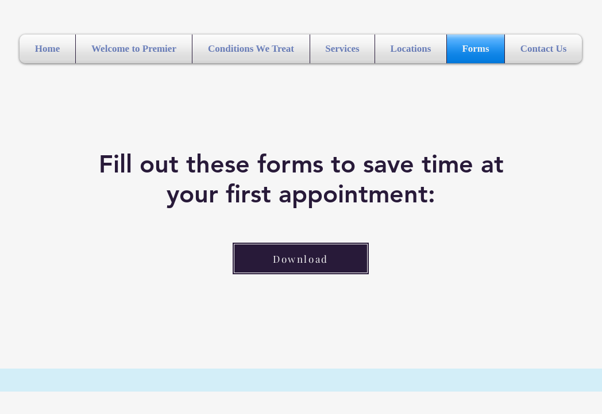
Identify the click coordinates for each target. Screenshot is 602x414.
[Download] (300, 258)
